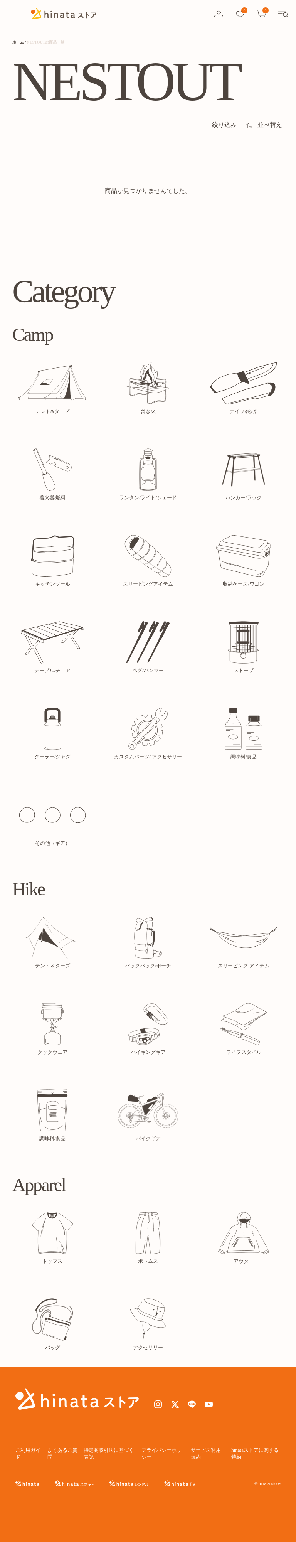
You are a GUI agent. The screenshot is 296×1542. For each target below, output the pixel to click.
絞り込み (218, 124)
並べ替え (264, 124)
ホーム (18, 42)
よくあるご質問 (62, 1453)
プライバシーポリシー (161, 1453)
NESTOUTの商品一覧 (46, 42)
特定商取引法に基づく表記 (109, 1453)
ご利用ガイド (27, 1453)
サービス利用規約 (206, 1453)
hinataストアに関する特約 (255, 1453)
